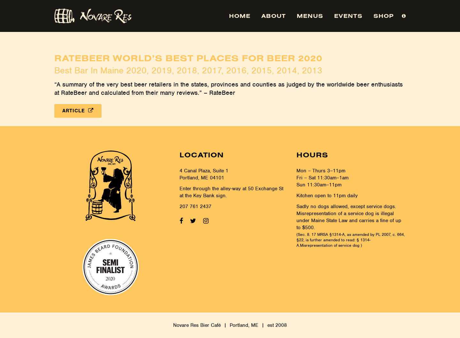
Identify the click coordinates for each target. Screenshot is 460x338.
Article (78, 111)
